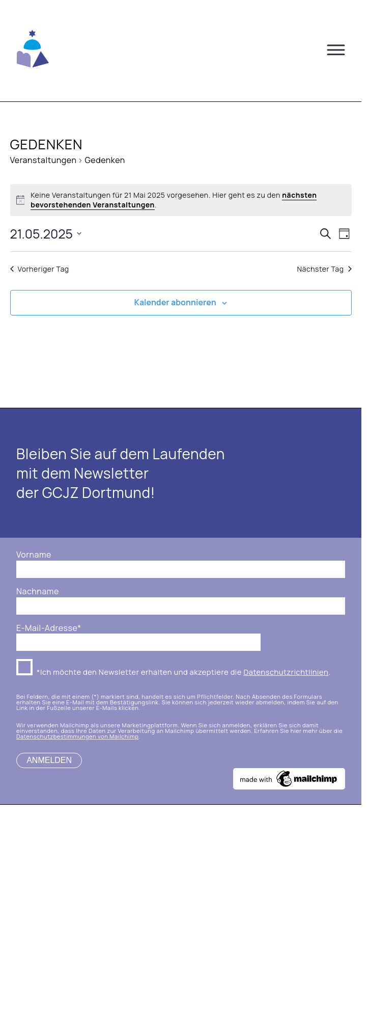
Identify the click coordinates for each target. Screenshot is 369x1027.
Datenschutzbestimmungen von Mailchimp (77, 736)
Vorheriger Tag (39, 269)
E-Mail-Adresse (48, 628)
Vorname (33, 554)
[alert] (181, 200)
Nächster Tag (324, 269)
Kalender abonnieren (175, 302)
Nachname (37, 591)
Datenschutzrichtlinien (285, 672)
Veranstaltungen (43, 160)
